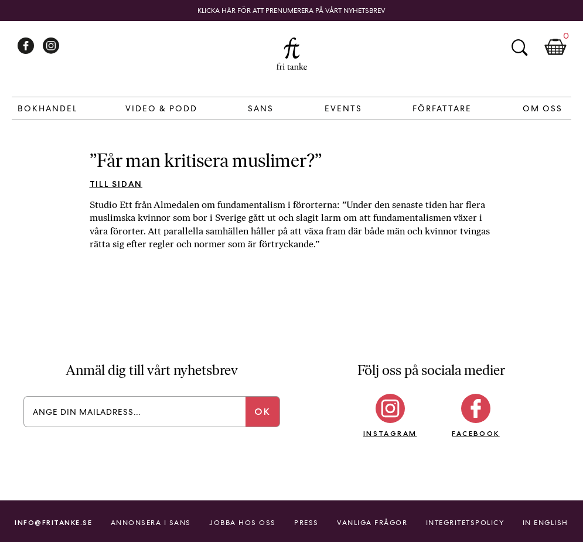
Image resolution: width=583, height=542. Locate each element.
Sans (261, 108)
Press (306, 522)
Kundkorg (555, 47)
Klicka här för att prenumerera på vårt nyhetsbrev (291, 10)
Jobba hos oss (242, 522)
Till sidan (116, 184)
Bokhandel (47, 108)
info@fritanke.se (53, 522)
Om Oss (542, 108)
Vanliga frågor (372, 522)
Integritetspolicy (465, 522)
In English (545, 522)
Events (343, 108)
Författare (442, 108)
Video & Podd (161, 108)
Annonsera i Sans (151, 522)
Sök (519, 47)
